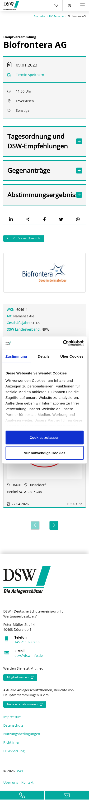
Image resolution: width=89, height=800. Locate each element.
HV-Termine (56, 15)
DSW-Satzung (14, 750)
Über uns (10, 781)
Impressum (12, 716)
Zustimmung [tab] (16, 356)
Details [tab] (44, 356)
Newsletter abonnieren (22, 704)
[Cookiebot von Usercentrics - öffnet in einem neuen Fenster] (63, 343)
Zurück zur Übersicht (26, 238)
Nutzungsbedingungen (21, 733)
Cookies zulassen (45, 437)
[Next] (54, 524)
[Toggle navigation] (82, 5)
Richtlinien (11, 742)
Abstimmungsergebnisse (39, 194)
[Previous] (35, 524)
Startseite (39, 15)
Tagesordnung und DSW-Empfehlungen (39, 140)
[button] (11, 218)
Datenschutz (13, 725)
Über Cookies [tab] (72, 356)
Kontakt (27, 781)
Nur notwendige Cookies (45, 453)
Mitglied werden (17, 677)
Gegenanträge (39, 169)
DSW (19, 770)
